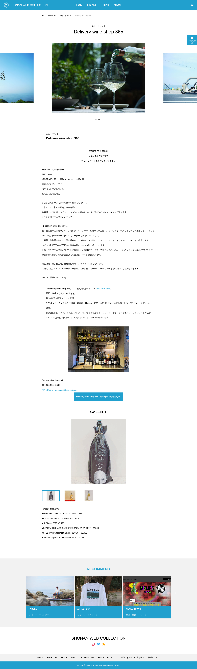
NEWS (106, 5)
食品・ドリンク (98, 26)
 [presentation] (21, 593)
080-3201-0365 (103, 289)
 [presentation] (176, 593)
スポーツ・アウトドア (39, 615)
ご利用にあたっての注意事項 (131, 658)
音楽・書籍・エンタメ (136, 615)
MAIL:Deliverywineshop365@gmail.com (60, 390)
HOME (79, 5)
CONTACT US (87, 658)
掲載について (154, 658)
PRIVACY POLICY (106, 658)
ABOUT (117, 5)
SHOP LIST (92, 5)
